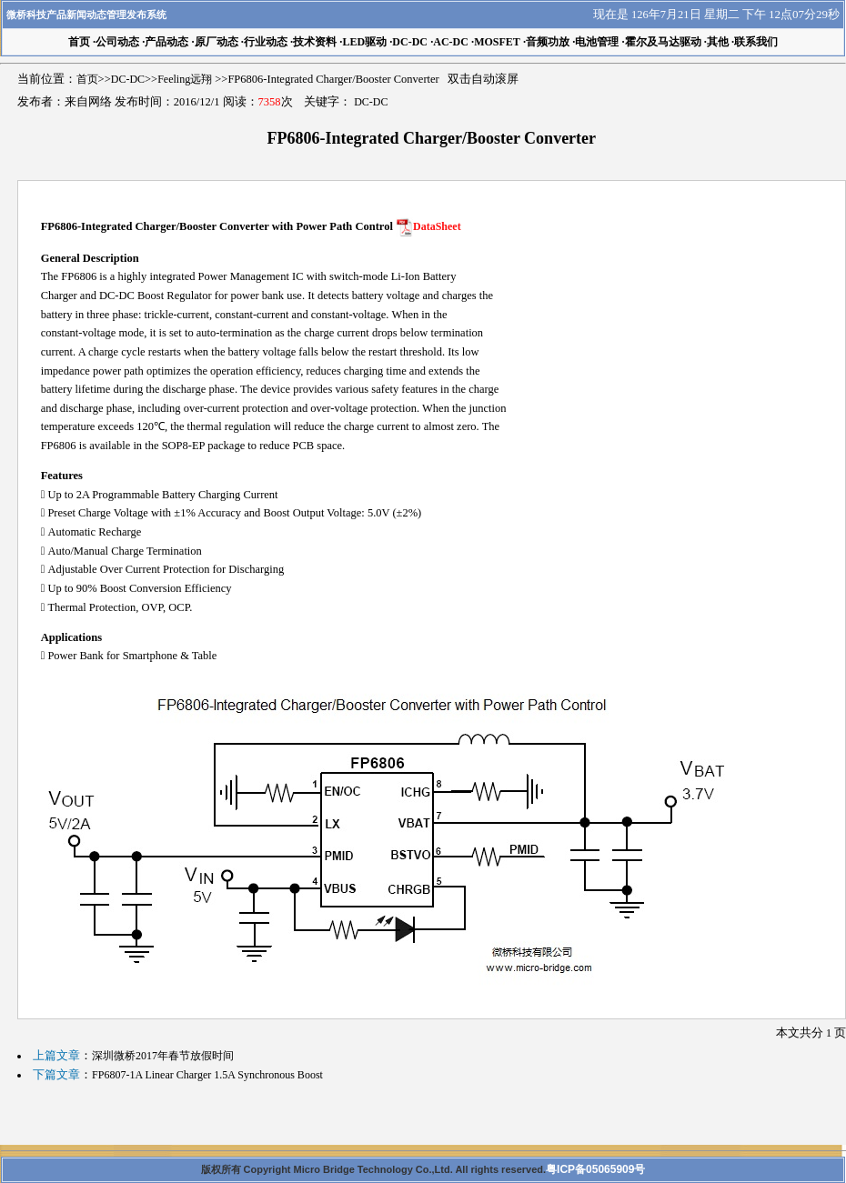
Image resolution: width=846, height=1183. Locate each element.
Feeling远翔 (184, 79)
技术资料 (315, 41)
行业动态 (265, 41)
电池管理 (597, 41)
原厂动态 (216, 41)
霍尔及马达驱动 (663, 41)
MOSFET (497, 41)
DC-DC (410, 41)
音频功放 (547, 41)
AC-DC (450, 41)
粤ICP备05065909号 (595, 1169)
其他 (718, 41)
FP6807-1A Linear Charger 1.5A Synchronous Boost (207, 1074)
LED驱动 (364, 41)
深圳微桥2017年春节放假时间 (163, 1055)
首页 (87, 79)
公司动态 (117, 41)
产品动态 (166, 41)
